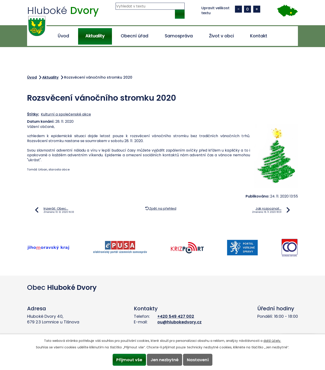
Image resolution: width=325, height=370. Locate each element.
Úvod (63, 36)
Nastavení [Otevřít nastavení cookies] (198, 360)
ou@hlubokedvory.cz (179, 322)
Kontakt (258, 36)
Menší (238, 9)
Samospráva (179, 36)
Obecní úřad (134, 36)
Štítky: (33, 114)
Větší (256, 9)
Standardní (247, 9)
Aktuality (94, 36)
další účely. (272, 340)
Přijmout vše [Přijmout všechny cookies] (129, 360)
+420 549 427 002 (175, 316)
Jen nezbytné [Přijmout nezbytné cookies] (165, 360)
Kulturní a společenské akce (66, 114)
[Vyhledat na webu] (150, 6)
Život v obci (221, 36)
